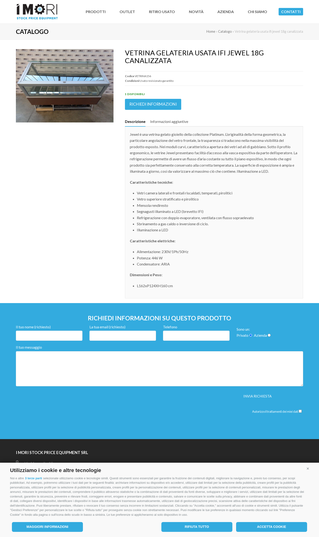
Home (210, 31)
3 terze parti (33, 478)
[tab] (135, 121)
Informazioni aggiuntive (169, 121)
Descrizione (135, 121)
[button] (308, 468)
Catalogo (225, 31)
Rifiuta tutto (197, 527)
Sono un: (243, 329)
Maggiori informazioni (47, 527)
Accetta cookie (271, 527)
